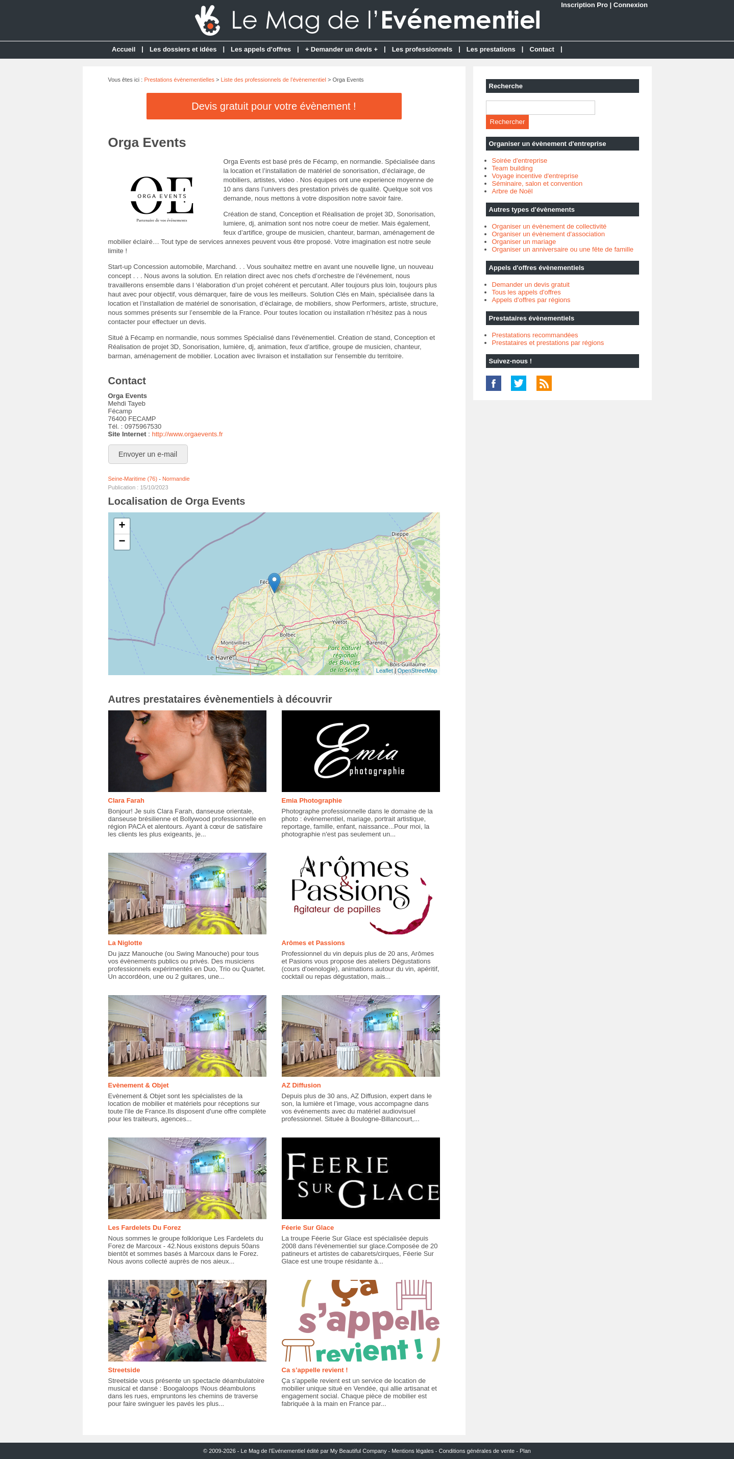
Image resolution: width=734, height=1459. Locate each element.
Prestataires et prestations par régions (548, 343)
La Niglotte (125, 943)
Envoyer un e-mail (147, 454)
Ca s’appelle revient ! (315, 1370)
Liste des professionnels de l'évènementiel (273, 80)
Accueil (123, 49)
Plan (525, 1451)
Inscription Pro (584, 5)
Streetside (124, 1370)
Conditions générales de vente (477, 1451)
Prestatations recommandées (535, 335)
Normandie (176, 479)
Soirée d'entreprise (520, 160)
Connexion (631, 5)
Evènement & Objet (138, 1085)
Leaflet (384, 670)
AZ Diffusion (301, 1085)
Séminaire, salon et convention (537, 183)
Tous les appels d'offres (526, 292)
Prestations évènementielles (179, 80)
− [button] (121, 542)
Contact (542, 49)
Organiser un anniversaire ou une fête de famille (563, 249)
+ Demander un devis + (341, 49)
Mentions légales (413, 1451)
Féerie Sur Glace (308, 1227)
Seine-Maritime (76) (133, 479)
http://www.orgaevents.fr (187, 434)
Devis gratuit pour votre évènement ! (273, 106)
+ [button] (121, 526)
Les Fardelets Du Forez (144, 1227)
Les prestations (491, 49)
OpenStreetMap (417, 670)
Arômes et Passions (313, 943)
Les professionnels (422, 49)
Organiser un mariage (524, 241)
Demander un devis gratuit (531, 284)
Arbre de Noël (512, 191)
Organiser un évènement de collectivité (549, 226)
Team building (512, 168)
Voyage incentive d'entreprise (535, 176)
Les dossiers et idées (183, 49)
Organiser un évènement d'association (548, 234)
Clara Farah (126, 800)
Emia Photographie (312, 800)
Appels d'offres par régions (531, 300)
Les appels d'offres (261, 49)
